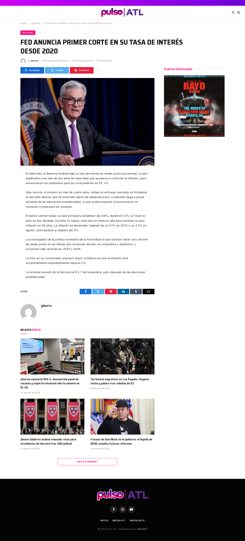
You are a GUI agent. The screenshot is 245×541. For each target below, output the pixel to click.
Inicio (104, 520)
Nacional (28, 32)
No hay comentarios (82, 60)
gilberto (35, 60)
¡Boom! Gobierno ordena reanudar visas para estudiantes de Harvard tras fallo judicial (48, 441)
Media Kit (119, 520)
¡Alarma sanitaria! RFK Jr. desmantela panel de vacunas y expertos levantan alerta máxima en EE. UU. (49, 383)
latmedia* (142, 529)
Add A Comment (87, 461)
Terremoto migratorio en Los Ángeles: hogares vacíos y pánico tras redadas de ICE (120, 381)
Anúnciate (137, 520)
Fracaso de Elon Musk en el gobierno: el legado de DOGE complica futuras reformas (121, 441)
